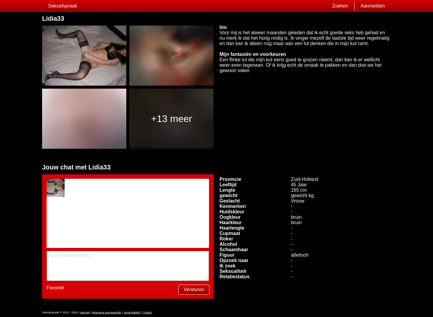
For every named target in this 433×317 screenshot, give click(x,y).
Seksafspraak (62, 5)
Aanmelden (373, 5)
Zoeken (340, 5)
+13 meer (171, 118)
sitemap (85, 312)
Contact (147, 312)
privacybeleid (132, 312)
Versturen (194, 289)
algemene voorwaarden (106, 312)
